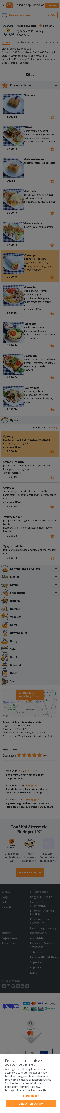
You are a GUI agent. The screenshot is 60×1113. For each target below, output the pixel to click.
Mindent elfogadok (30, 1103)
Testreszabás (31, 1095)
